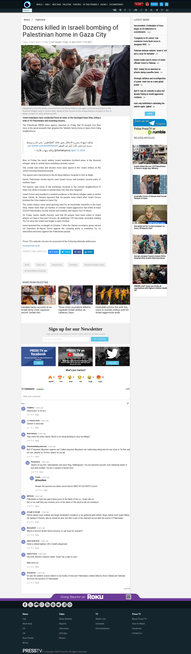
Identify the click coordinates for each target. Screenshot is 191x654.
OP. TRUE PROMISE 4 (91, 4)
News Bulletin (65, 619)
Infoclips (63, 633)
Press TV (136, 614)
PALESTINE (67, 4)
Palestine (40, 19)
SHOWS (104, 4)
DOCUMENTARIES (116, 4)
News (27, 19)
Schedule (100, 623)
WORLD (39, 4)
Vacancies (137, 628)
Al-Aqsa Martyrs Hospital (35, 271)
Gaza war (41, 265)
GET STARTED (100, 339)
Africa (25, 643)
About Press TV (139, 619)
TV (97, 614)
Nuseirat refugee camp (94, 265)
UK (24, 633)
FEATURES (77, 4)
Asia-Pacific (28, 638)
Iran (24, 619)
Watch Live (101, 619)
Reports (62, 623)
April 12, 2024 (78, 150)
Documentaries (103, 628)
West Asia (27, 623)
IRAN (47, 4)
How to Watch (138, 623)
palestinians (57, 265)
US (24, 628)
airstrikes (73, 265)
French (154, 4)
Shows (62, 638)
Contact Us (137, 633)
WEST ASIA (56, 4)
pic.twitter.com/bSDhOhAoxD (43, 145)
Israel (27, 265)
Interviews (64, 628)
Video (61, 614)
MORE (150, 114)
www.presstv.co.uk (31, 245)
